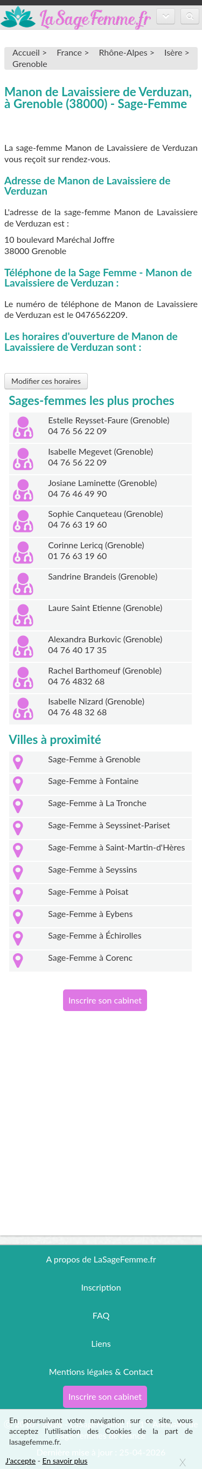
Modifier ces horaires (46, 380)
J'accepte (20, 1460)
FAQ (101, 1315)
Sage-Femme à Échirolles (95, 935)
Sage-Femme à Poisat (88, 891)
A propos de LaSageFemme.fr (101, 1259)
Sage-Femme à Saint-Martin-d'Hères (116, 847)
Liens (100, 1343)
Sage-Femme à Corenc (90, 957)
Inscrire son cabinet (105, 1000)
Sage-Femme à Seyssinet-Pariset (109, 825)
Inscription (101, 1287)
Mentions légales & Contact (101, 1371)
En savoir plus (65, 1460)
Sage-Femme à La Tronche (97, 802)
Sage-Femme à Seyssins (92, 869)
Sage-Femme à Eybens (90, 913)
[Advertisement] (101, 1134)
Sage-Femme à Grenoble (94, 759)
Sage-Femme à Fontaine (93, 780)
